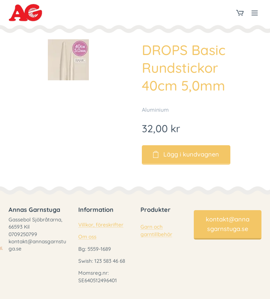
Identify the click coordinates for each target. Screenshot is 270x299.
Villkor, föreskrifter (100, 225)
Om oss (87, 237)
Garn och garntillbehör (156, 230)
